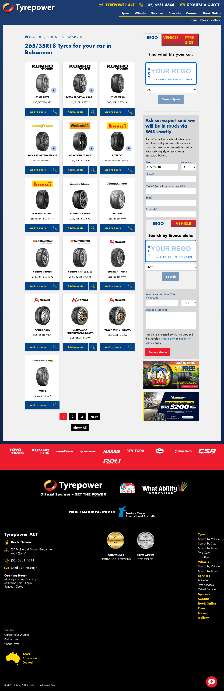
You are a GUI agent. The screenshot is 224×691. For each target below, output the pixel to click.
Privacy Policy (167, 338)
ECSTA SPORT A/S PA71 (80, 97)
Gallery (215, 20)
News (204, 20)
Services (157, 13)
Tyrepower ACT (117, 5)
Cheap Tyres (11, 644)
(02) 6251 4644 (160, 5)
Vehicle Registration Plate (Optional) (160, 296)
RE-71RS (117, 213)
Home (30, 37)
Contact (191, 13)
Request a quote (200, 5)
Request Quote (158, 352)
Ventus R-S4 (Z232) (80, 271)
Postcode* (151, 209)
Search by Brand (208, 548)
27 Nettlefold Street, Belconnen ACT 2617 (32, 551)
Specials (175, 13)
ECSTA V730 (117, 97)
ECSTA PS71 (42, 97)
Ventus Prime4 (42, 271)
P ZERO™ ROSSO (42, 213)
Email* (149, 198)
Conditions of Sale (46, 685)
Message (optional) (156, 310)
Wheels (140, 13)
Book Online (212, 13)
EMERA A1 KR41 (117, 271)
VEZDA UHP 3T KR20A (117, 329)
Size (147, 162)
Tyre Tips (203, 557)
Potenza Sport (80, 213)
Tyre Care (204, 552)
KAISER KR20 (42, 329)
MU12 (42, 390)
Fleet (194, 20)
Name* (149, 174)
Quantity (186, 162)
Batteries (203, 580)
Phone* (165, 186)
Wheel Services (207, 589)
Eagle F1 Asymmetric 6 (42, 155)
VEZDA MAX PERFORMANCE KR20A (79, 331)
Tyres (125, 13)
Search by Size (207, 543)
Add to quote (38, 111)
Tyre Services (206, 585)
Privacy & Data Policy (25, 685)
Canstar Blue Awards (16, 635)
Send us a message (24, 568)
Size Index (10, 630)
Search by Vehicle (209, 539)
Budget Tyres (11, 639)
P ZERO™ (117, 155)
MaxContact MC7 (80, 155)
